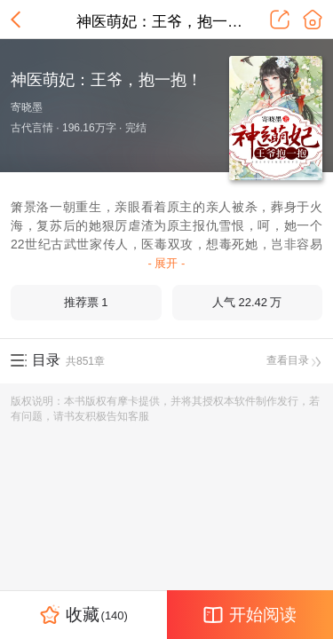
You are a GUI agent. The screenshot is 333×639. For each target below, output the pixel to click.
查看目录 (294, 360)
